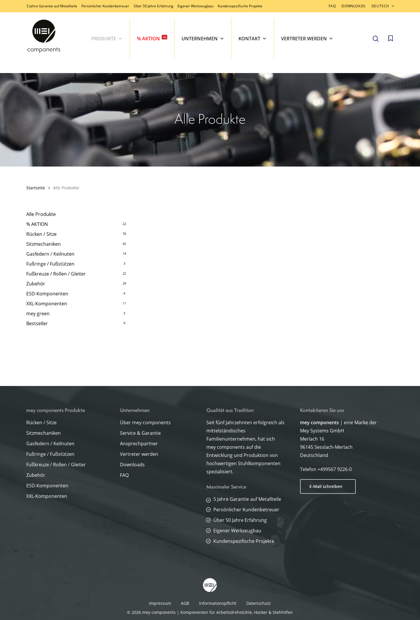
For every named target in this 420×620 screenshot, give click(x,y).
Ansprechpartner (139, 443)
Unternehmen (203, 38)
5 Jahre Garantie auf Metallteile (52, 6)
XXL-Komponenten (46, 303)
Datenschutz (258, 603)
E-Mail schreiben (325, 486)
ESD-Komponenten (47, 293)
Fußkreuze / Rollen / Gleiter (56, 274)
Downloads (132, 464)
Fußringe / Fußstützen (50, 264)
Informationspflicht (217, 603)
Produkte (107, 38)
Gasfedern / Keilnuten (50, 254)
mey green (38, 313)
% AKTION (152, 38)
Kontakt (252, 38)
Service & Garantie (140, 433)
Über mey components (145, 422)
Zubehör (35, 283)
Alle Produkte (41, 214)
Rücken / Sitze (41, 234)
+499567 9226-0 (335, 469)
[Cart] (390, 38)
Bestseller (37, 323)
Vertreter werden (307, 38)
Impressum (160, 603)
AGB (185, 603)
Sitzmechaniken (43, 244)
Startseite (35, 187)
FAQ (124, 475)
